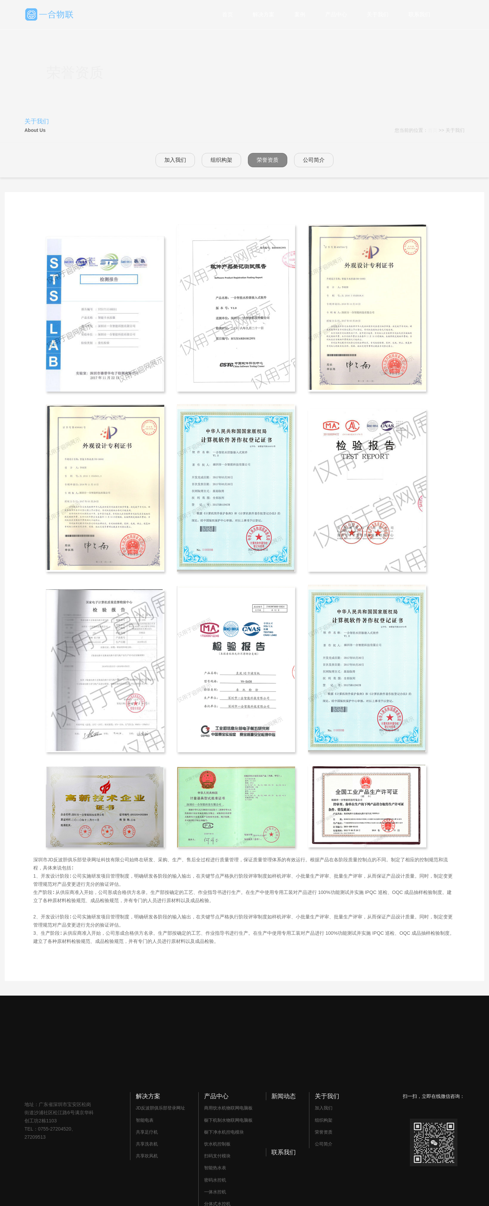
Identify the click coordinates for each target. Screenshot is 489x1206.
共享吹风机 (147, 1155)
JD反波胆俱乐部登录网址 (160, 1107)
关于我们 (377, 14)
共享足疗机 (147, 1132)
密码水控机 (215, 1180)
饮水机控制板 (217, 1144)
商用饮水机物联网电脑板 (228, 1107)
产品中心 (336, 14)
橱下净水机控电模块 (224, 1132)
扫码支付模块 (217, 1155)
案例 (299, 14)
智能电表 (144, 1120)
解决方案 (263, 14)
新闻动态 (283, 1096)
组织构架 (221, 160)
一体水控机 (215, 1191)
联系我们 (419, 14)
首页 (227, 14)
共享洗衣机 (147, 1144)
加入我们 (175, 160)
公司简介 (314, 160)
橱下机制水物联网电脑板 (228, 1120)
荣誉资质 (267, 160)
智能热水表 (215, 1167)
